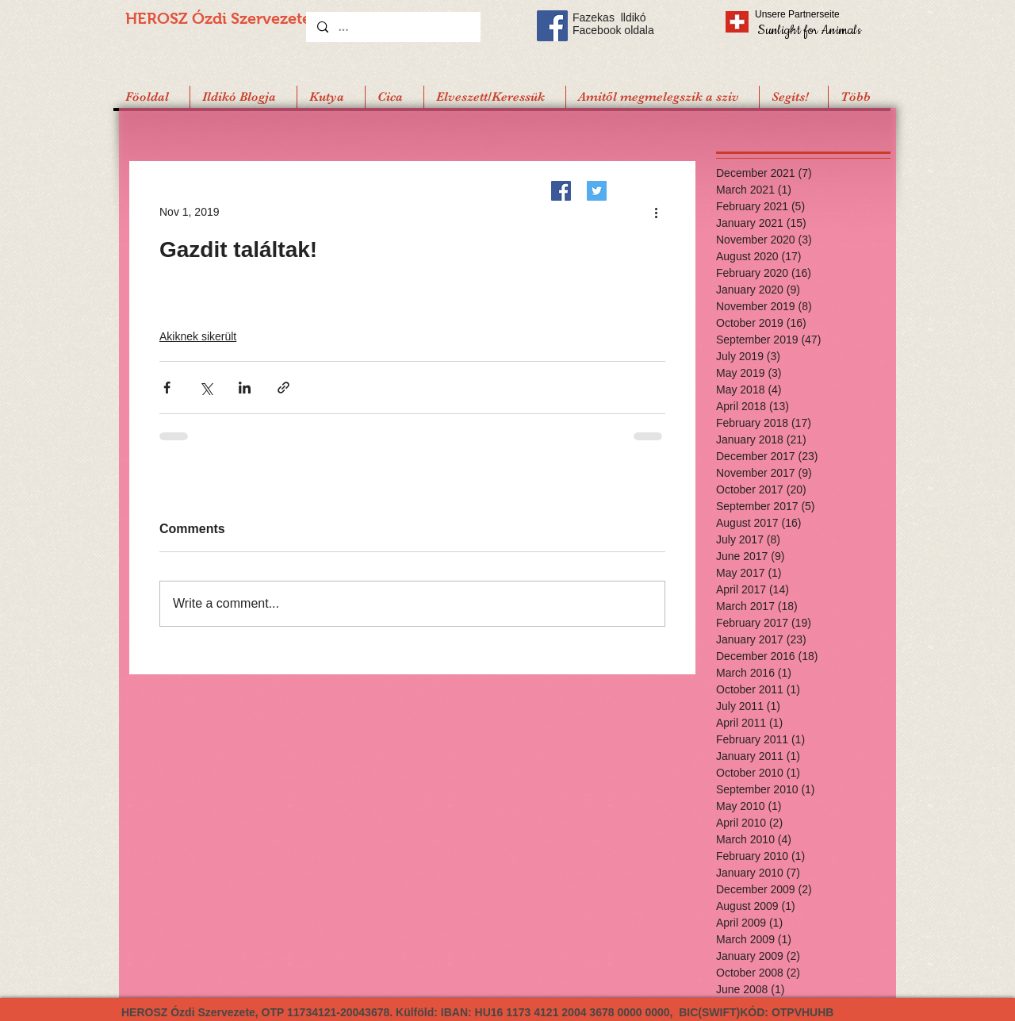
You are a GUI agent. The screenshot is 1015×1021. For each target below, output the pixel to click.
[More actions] (655, 211)
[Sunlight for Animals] (808, 29)
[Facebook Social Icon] (552, 25)
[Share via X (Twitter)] (205, 387)
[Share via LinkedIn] (244, 387)
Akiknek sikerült (197, 336)
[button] (793, 97)
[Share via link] (283, 387)
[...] (392, 27)
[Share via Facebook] (166, 387)
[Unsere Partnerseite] (819, 14)
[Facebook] (561, 191)
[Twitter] (597, 191)
